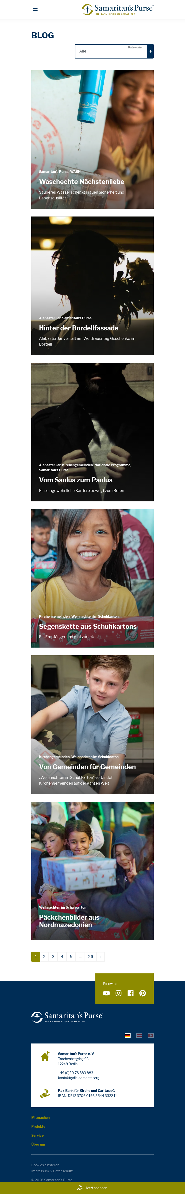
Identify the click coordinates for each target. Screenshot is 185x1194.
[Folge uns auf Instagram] (118, 993)
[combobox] (114, 51)
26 (90, 956)
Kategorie (135, 47)
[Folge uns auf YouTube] (106, 993)
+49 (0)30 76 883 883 (75, 1073)
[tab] (127, 1035)
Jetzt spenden (91, 1188)
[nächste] (100, 957)
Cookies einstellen (45, 1165)
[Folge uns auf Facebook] (130, 993)
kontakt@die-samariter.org (78, 1078)
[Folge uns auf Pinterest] (142, 993)
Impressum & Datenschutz (52, 1171)
